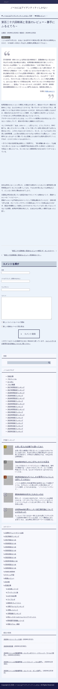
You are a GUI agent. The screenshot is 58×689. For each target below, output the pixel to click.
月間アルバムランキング (15, 606)
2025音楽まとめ (10, 568)
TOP (17, 16)
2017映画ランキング (12, 536)
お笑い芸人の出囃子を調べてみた (29, 447)
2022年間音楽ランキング (15, 415)
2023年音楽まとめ (11, 561)
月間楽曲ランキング (14, 613)
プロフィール (12, 379)
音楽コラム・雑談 (13, 624)
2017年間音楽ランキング (15, 387)
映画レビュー (5, 37)
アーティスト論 (12, 592)
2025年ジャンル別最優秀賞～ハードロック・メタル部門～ (23, 662)
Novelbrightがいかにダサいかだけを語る (32, 462)
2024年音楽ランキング (15, 426)
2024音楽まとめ (10, 564)
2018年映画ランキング (15, 395)
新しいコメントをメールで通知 (13, 322)
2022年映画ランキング (15, 417)
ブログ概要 (11, 384)
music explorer (10, 571)
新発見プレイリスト (14, 603)
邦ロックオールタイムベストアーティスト (21, 617)
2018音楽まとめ (10, 543)
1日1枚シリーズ (12, 589)
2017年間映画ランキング (15, 390)
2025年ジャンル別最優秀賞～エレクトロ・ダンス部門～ (23, 671)
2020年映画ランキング (15, 406)
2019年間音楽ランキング (15, 398)
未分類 (7, 582)
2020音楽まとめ (10, 550)
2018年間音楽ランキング (15, 393)
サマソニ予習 (9, 575)
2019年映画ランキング (15, 401)
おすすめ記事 (12, 596)
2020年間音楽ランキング (15, 404)
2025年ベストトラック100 (13, 639)
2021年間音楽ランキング (15, 409)
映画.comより (50, 91)
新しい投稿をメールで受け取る (13, 326)
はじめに (10, 382)
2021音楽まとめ (10, 554)
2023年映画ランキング (15, 423)
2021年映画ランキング (15, 412)
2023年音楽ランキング (15, 420)
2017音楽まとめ (10, 540)
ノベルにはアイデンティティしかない (29, 7)
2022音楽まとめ (10, 557)
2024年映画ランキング (15, 429)
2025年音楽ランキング (15, 431)
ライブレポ (11, 599)
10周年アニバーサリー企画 (14, 533)
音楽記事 (10, 376)
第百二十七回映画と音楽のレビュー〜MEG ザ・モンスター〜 (33, 251)
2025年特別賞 (8, 646)
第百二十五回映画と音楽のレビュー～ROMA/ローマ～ (22, 255)
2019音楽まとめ (10, 547)
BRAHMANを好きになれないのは (29, 494)
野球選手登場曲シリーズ (15, 620)
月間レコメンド (12, 610)
